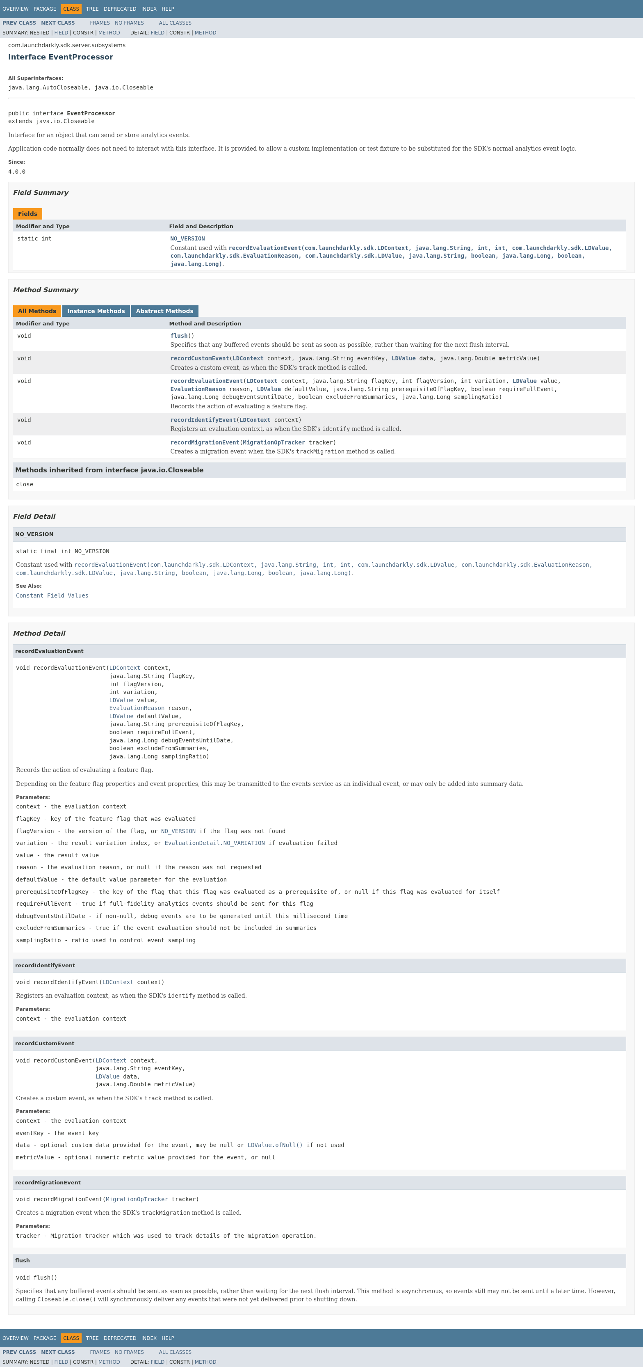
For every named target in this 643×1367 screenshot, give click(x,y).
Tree (92, 9)
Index (149, 9)
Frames (100, 23)
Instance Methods (96, 311)
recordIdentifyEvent (203, 420)
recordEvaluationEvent (207, 381)
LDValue (404, 358)
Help (168, 9)
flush (179, 335)
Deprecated (120, 9)
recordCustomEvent (200, 358)
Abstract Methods (165, 311)
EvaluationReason (198, 389)
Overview (15, 9)
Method (109, 33)
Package (45, 9)
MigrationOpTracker (274, 442)
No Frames (129, 23)
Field (61, 33)
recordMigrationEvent (205, 442)
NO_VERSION (188, 238)
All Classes (175, 23)
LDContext (248, 358)
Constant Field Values (52, 595)
